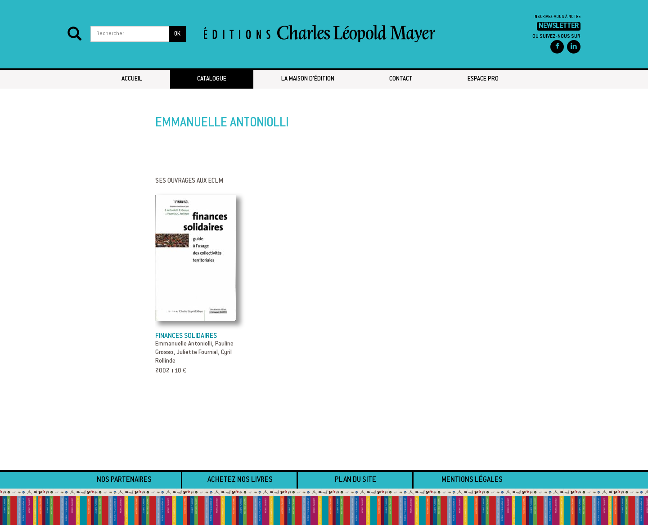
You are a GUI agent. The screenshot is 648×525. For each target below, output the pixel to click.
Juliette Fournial (197, 353)
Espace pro (483, 79)
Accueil (132, 79)
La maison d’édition (307, 79)
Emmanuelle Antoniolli (183, 344)
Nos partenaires (124, 480)
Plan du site (355, 480)
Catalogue (211, 79)
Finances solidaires (186, 336)
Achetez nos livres (240, 480)
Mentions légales (472, 480)
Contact (401, 79)
